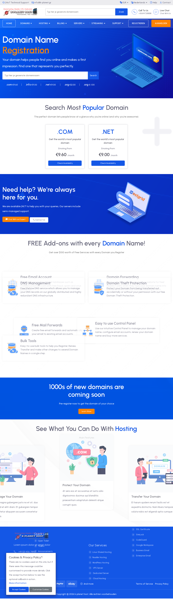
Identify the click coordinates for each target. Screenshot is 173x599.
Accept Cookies (19, 589)
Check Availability (65, 163)
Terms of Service (144, 584)
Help (153, 2)
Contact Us (40, 219)
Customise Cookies (41, 589)
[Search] (80, 11)
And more (87, 584)
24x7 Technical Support (15, 2)
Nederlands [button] (138, 2)
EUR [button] (123, 2)
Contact (165, 2)
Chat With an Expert (16, 219)
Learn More (86, 412)
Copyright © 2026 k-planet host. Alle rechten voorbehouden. (86, 594)
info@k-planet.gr (41, 2)
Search (93, 75)
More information (17, 583)
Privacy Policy (162, 584)
